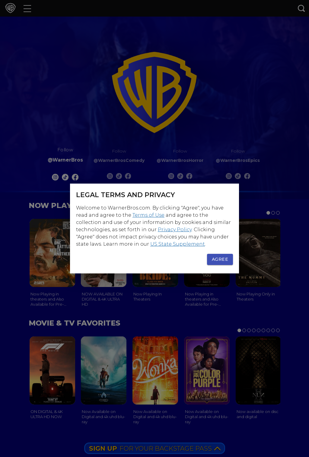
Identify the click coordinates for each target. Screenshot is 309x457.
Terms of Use (148, 215)
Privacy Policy (175, 229)
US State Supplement (177, 244)
